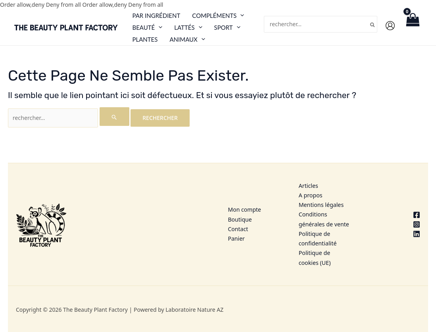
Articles (308, 187)
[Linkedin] (394, 234)
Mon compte (244, 210)
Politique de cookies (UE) (314, 257)
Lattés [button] (188, 27)
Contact (238, 230)
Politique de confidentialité (317, 239)
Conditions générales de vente (323, 220)
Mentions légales (321, 206)
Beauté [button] (147, 27)
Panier (236, 239)
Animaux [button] (187, 39)
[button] (240, 15)
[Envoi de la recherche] (113, 116)
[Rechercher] (373, 24)
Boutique (240, 220)
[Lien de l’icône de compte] (390, 26)
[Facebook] (394, 215)
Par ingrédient (156, 15)
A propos (310, 196)
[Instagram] (394, 225)
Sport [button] (227, 27)
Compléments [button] (218, 15)
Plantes (144, 39)
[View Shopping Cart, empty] (412, 27)
